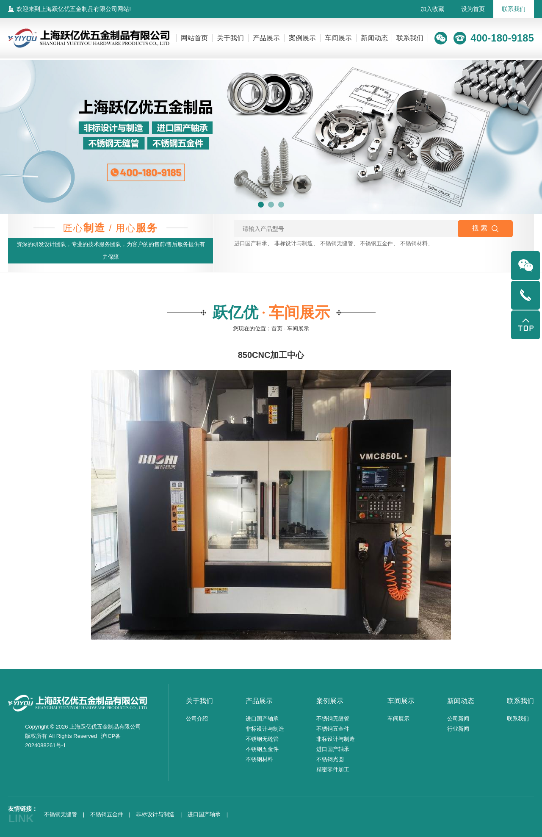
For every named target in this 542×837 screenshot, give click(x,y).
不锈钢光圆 (330, 759)
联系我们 (513, 9)
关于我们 (230, 38)
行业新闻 (458, 729)
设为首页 (473, 9)
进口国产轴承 (250, 243)
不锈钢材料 (414, 243)
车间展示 (338, 38)
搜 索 (485, 228)
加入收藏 (432, 9)
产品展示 (266, 38)
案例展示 (302, 38)
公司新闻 (458, 718)
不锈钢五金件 (376, 243)
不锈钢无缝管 (336, 243)
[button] (261, 205)
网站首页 (194, 38)
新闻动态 (374, 38)
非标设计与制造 (293, 243)
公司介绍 (197, 718)
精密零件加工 (332, 769)
